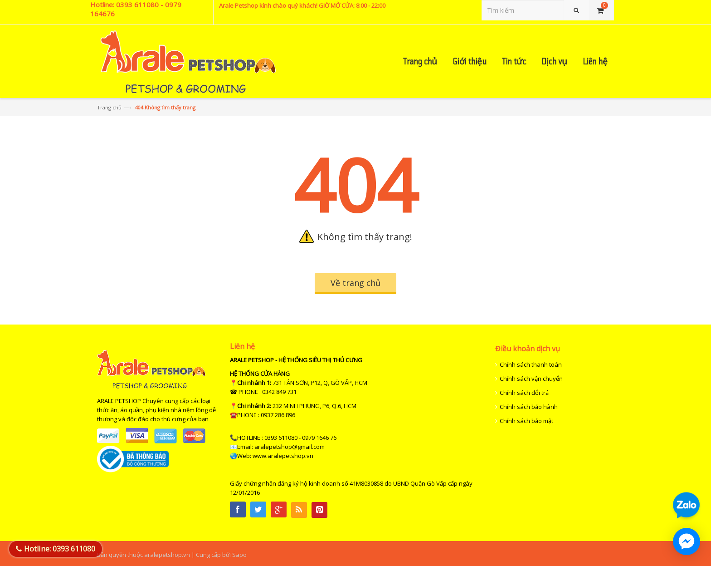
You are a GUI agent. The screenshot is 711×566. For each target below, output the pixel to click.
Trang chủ (109, 107)
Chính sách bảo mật (526, 421)
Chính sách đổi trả (524, 393)
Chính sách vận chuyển (531, 378)
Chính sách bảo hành (529, 407)
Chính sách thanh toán (531, 364)
